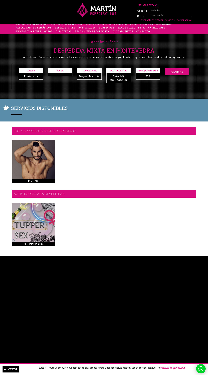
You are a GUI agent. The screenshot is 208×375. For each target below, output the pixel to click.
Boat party (106, 29)
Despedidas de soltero (67, 26)
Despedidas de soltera (32, 26)
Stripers (120, 26)
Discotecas (64, 33)
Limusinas (163, 26)
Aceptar (11, 369)
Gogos (48, 33)
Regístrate (157, 20)
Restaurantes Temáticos (34, 29)
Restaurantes (65, 29)
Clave (140, 16)
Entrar (145, 20)
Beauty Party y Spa (131, 29)
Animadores (156, 29)
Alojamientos (123, 33)
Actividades (87, 29)
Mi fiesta (147, 5)
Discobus (146, 26)
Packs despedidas (98, 26)
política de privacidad (172, 367)
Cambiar (177, 71)
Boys (133, 26)
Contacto (143, 33)
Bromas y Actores (28, 33)
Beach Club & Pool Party (92, 33)
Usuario (142, 10)
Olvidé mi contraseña (178, 20)
